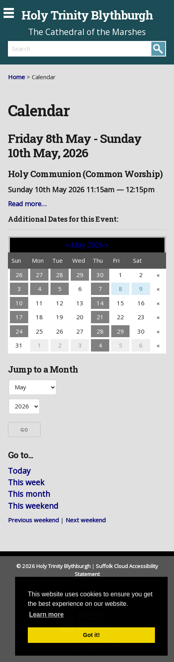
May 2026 (87, 245)
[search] (47, 48)
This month (29, 493)
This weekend (33, 505)
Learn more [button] (46, 614)
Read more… (27, 203)
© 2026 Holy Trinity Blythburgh (53, 566)
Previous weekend (33, 520)
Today (19, 470)
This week (26, 482)
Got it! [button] (91, 635)
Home (16, 77)
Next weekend (86, 520)
